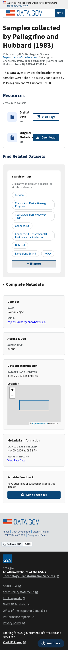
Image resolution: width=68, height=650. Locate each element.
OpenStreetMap (40, 423)
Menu (60, 13)
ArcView (19, 195)
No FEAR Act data (16, 604)
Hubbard (20, 245)
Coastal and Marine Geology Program (30, 204)
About (6, 531)
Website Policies (41, 531)
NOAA (47, 253)
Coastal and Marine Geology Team (30, 216)
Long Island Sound (25, 253)
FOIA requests (14, 598)
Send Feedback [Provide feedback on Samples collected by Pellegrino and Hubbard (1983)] (34, 495)
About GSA (12, 586)
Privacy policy (14, 623)
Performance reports (19, 617)
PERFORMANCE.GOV (15, 535)
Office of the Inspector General (25, 611)
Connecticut (22, 226)
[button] (12, 390)
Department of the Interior (20, 57)
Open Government (21, 531)
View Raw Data (16, 460)
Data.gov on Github (37, 535)
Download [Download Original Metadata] (45, 137)
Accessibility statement (20, 592)
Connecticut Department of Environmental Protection (31, 235)
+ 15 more (34, 264)
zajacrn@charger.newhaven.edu (26, 322)
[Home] (24, 13)
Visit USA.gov (14, 642)
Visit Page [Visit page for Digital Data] (46, 117)
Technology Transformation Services (31, 576)
